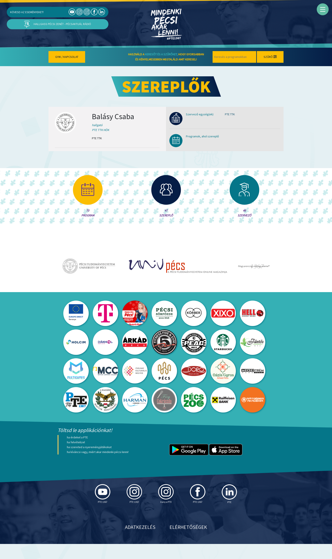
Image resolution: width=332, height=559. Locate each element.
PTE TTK (230, 114)
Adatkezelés (140, 542)
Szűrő (270, 57)
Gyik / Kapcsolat (66, 57)
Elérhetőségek (188, 542)
